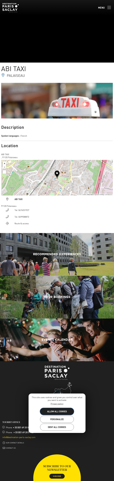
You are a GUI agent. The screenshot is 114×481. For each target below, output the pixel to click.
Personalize (57, 419)
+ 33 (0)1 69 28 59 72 (23, 432)
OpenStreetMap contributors (103, 194)
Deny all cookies (57, 427)
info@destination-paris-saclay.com (19, 437)
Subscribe (57, 476)
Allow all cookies (57, 411)
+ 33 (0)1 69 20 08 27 (23, 427)
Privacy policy (57, 403)
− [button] (4, 166)
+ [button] (4, 163)
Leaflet (84, 194)
